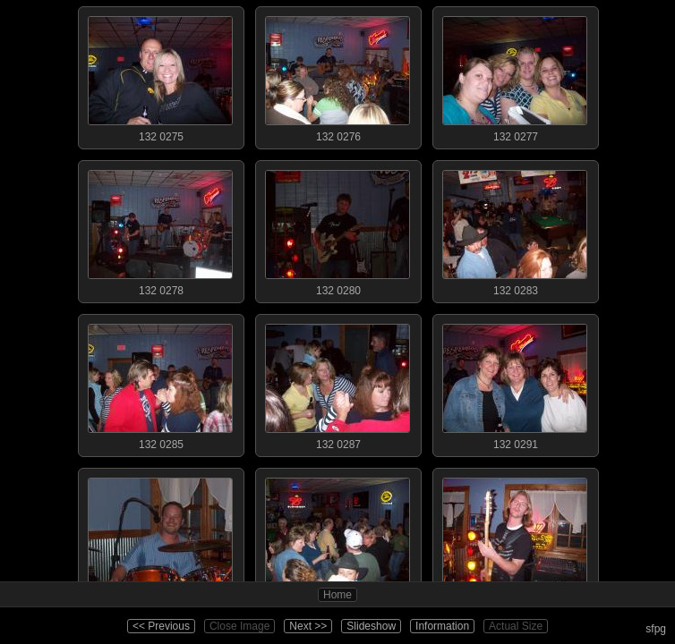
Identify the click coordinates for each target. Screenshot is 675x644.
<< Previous (161, 626)
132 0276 (337, 75)
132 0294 (514, 537)
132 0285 (160, 383)
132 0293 (337, 537)
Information (442, 626)
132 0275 (160, 75)
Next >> (308, 626)
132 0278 (160, 229)
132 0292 (160, 537)
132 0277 (514, 75)
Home (337, 595)
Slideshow (371, 626)
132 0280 (337, 229)
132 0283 (514, 229)
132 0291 (514, 383)
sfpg (655, 629)
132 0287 (337, 383)
